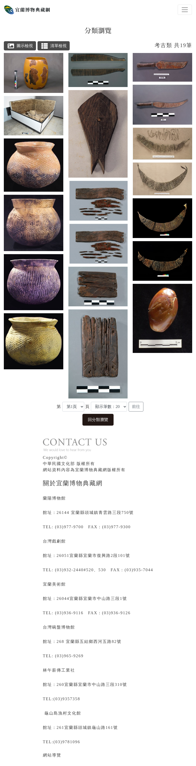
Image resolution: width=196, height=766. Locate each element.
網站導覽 (52, 755)
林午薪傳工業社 (59, 670)
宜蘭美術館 (54, 584)
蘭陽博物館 (54, 498)
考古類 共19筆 (173, 45)
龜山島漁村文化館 (62, 713)
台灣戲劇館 (54, 541)
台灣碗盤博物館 (59, 627)
